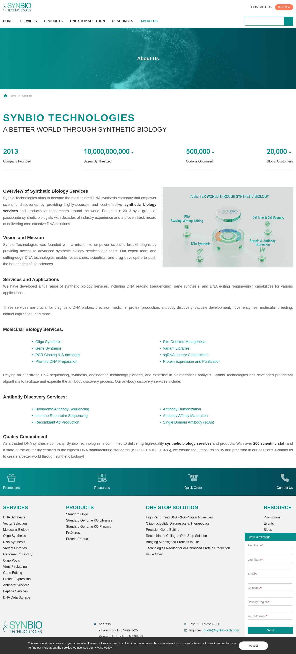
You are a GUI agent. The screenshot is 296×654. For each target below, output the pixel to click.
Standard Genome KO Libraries (89, 520)
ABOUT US (149, 21)
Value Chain (155, 554)
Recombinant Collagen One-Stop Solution (176, 536)
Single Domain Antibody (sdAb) (188, 422)
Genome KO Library (17, 554)
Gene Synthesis (48, 348)
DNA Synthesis (14, 517)
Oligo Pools (11, 560)
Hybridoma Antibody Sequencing (62, 409)
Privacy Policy (103, 647)
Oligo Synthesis (48, 342)
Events (269, 523)
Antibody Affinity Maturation (185, 416)
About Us (27, 95)
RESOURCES (122, 21)
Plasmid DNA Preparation (56, 361)
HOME (8, 21)
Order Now (284, 7)
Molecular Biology (16, 529)
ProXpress (73, 532)
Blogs (268, 529)
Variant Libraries (176, 348)
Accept (253, 645)
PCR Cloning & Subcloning (57, 355)
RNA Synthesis (14, 542)
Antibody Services (16, 585)
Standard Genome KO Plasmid (88, 526)
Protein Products (78, 539)
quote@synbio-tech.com (221, 630)
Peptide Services (15, 591)
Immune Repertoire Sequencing (61, 416)
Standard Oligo (77, 514)
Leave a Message (259, 537)
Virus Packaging (15, 566)
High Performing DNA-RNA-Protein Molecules (179, 517)
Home (13, 95)
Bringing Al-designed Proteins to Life (172, 542)
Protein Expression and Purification (192, 361)
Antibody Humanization (182, 409)
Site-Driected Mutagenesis (184, 342)
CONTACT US (261, 7)
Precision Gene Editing (162, 529)
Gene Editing (12, 573)
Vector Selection (15, 523)
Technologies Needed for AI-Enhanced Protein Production (188, 548)
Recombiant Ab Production (57, 422)
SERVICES (28, 21)
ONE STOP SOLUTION (87, 21)
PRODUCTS (53, 21)
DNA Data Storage (16, 597)
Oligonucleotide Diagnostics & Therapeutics (177, 523)
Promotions (272, 517)
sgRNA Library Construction (186, 355)
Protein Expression (17, 579)
